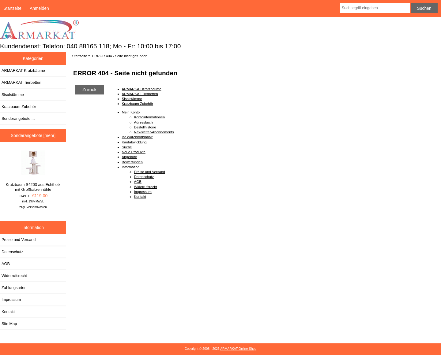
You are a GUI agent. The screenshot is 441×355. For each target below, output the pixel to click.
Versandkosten (37, 207)
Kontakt (8, 311)
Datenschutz (12, 252)
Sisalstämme (13, 94)
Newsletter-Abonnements (154, 132)
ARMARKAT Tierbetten (21, 82)
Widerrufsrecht (14, 275)
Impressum (11, 299)
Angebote (129, 157)
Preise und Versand (19, 239)
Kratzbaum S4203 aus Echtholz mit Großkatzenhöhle (33, 171)
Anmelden (39, 8)
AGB (6, 263)
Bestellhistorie (145, 127)
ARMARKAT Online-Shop (238, 348)
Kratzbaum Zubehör (19, 106)
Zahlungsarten (14, 287)
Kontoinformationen (149, 117)
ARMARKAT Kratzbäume (23, 70)
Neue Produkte (133, 152)
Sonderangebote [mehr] (33, 135)
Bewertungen (132, 162)
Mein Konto (131, 112)
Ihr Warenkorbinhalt (137, 137)
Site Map (9, 323)
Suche (127, 147)
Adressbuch (143, 122)
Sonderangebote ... (18, 118)
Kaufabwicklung (134, 142)
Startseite (12, 8)
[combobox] (375, 8)
